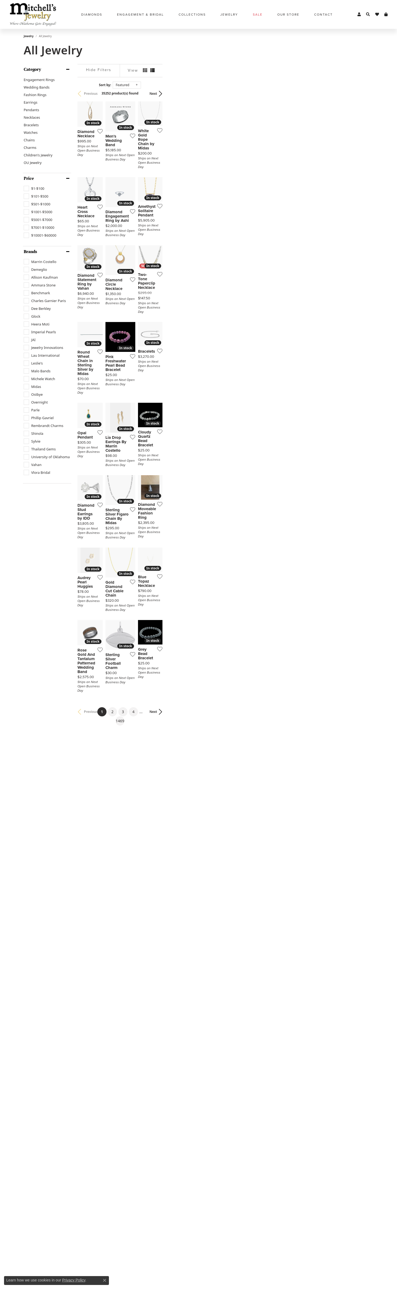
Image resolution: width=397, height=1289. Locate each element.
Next (364, 93)
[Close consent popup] (104, 1280)
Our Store (288, 14)
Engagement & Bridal (140, 14)
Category (32, 69)
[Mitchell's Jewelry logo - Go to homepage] (32, 14)
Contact (323, 14)
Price (29, 178)
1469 (248, 1094)
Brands (30, 252)
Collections (192, 14)
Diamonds (91, 14)
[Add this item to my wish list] (170, 202)
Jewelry (229, 14)
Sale (258, 14)
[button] (359, 14)
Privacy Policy (73, 1280)
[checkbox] (34, 188)
